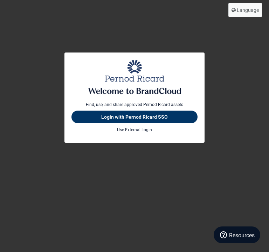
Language (245, 10)
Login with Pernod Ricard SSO (134, 117)
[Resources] (237, 234)
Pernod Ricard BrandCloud (134, 76)
